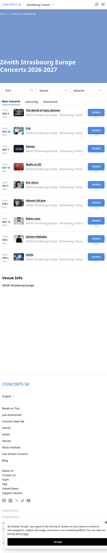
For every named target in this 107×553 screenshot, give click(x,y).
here (25, 534)
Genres (6, 428)
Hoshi (29, 254)
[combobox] (40, 5)
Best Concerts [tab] (11, 101)
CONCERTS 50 (11, 4)
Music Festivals (11, 447)
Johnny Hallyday (36, 236)
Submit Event (10, 488)
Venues (6, 441)
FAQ (4, 484)
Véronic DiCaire (36, 200)
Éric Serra (32, 182)
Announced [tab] (50, 101)
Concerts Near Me (13, 421)
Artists (6, 434)
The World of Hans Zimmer (43, 110)
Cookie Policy (10, 510)
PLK (28, 128)
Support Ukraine (12, 493)
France (3, 13)
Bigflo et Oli (33, 164)
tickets (96, 112)
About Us (7, 470)
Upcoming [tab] (31, 101)
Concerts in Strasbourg (23, 13)
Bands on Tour (11, 408)
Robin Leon (33, 218)
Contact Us (8, 475)
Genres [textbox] (44, 90)
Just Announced (11, 415)
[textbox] (9, 396)
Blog (5, 460)
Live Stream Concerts (15, 454)
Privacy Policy (10, 517)
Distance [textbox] (79, 90)
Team (5, 479)
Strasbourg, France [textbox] (38, 5)
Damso (30, 146)
